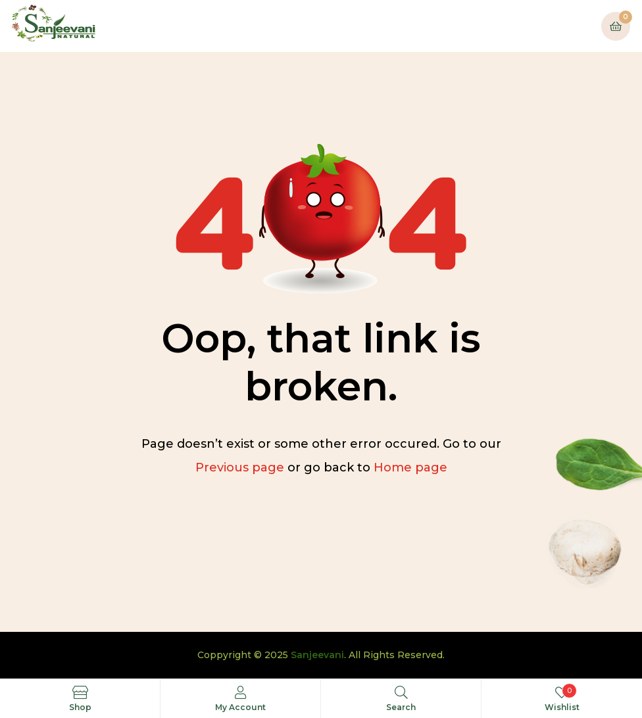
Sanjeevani (317, 655)
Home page (410, 467)
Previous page (239, 467)
